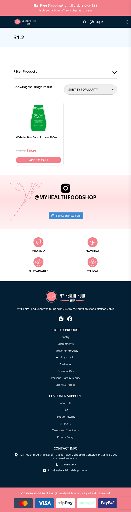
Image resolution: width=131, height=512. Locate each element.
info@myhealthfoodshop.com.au (68, 470)
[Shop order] (90, 90)
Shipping (65, 423)
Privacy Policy (65, 437)
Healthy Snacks (65, 357)
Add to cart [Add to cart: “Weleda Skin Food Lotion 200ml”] (38, 160)
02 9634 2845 (68, 464)
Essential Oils (65, 371)
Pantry (65, 337)
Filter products (25, 71)
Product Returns (65, 416)
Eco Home (65, 364)
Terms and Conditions (65, 430)
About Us (65, 403)
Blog (65, 410)
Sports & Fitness (65, 385)
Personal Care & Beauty (65, 378)
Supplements (65, 344)
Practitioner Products (65, 350)
